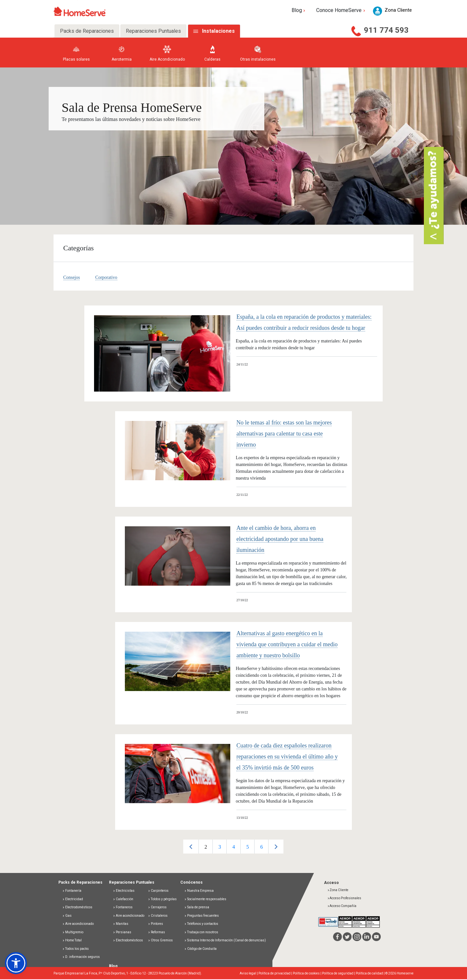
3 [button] (219, 847)
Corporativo (106, 277)
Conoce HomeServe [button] (341, 10)
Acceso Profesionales (344, 898)
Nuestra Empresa (199, 890)
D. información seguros (81, 957)
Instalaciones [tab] (218, 31)
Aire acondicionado (78, 923)
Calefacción (123, 899)
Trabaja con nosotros (201, 932)
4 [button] (233, 847)
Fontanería (71, 890)
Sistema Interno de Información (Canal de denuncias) (226, 940)
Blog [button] (299, 10)
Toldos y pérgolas (162, 899)
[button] (15, 963)
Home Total (72, 940)
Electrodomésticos (77, 907)
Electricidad (72, 899)
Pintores (155, 923)
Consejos (71, 277)
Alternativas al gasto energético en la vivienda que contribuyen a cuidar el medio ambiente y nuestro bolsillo (287, 644)
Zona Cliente (337, 890)
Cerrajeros (157, 907)
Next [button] (275, 847)
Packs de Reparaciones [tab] (87, 31)
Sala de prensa (196, 907)
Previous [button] (190, 847)
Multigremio (72, 932)
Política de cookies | (307, 973)
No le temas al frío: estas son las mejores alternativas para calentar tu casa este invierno (284, 433)
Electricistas (124, 890)
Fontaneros (123, 907)
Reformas (156, 932)
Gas (67, 915)
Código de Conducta (200, 948)
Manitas (120, 923)
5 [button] (247, 847)
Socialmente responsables (205, 899)
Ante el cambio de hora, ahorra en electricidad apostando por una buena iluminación (279, 539)
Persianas (122, 932)
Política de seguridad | (339, 973)
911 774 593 (386, 30)
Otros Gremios (160, 940)
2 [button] (205, 847)
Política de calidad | (370, 973)
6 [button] (261, 847)
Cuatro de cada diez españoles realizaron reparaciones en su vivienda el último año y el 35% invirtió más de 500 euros (287, 756)
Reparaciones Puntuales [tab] (153, 31)
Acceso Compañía (341, 906)
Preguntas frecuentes (201, 915)
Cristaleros (158, 915)
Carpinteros (158, 890)
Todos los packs (75, 948)
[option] (205, 847)
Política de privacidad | (275, 973)
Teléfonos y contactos (201, 923)
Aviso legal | (249, 973)
